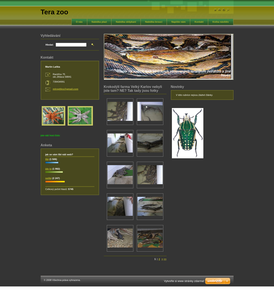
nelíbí (48, 178)
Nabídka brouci (153, 22)
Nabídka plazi (99, 22)
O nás (79, 22)
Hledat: (50, 44)
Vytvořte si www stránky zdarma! (184, 281)
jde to (48, 169)
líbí (47, 159)
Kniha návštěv (221, 22)
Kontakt (199, 22)
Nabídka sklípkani (126, 22)
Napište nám (178, 22)
